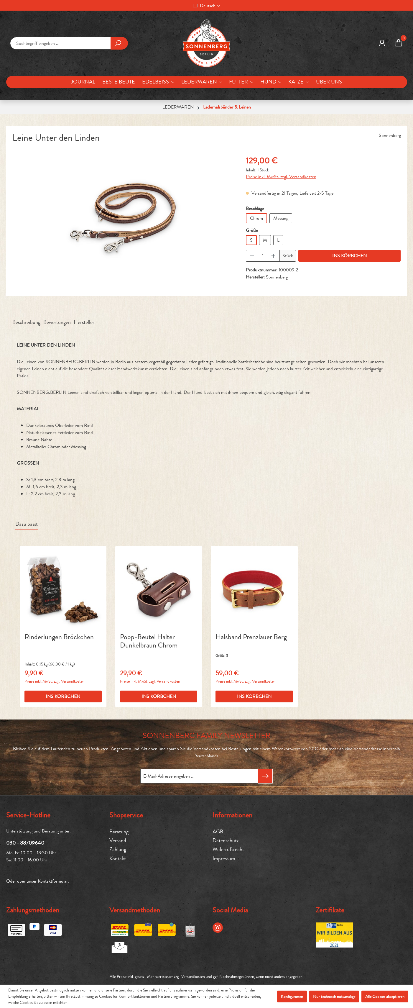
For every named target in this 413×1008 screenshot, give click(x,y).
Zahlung (117, 849)
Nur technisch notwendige (334, 996)
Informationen (232, 815)
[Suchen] (119, 43)
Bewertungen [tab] (57, 322)
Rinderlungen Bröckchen (59, 637)
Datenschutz (226, 840)
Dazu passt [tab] (26, 524)
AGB (218, 831)
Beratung (119, 831)
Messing (280, 218)
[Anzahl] (263, 256)
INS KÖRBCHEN (349, 255)
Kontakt (117, 858)
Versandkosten (193, 976)
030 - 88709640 (25, 843)
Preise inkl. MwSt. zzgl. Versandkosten (281, 176)
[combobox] (60, 43)
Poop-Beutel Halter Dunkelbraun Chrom (148, 641)
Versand (117, 840)
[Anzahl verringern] (252, 256)
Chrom (256, 218)
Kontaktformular (53, 881)
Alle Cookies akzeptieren (384, 996)
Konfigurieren (292, 996)
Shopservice (126, 815)
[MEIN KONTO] (382, 43)
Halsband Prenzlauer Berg (251, 637)
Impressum (224, 858)
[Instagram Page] (218, 927)
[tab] (26, 322)
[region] (123, 218)
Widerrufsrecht (228, 849)
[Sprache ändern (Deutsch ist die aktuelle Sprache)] (206, 5)
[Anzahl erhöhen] (273, 256)
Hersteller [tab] (84, 322)
